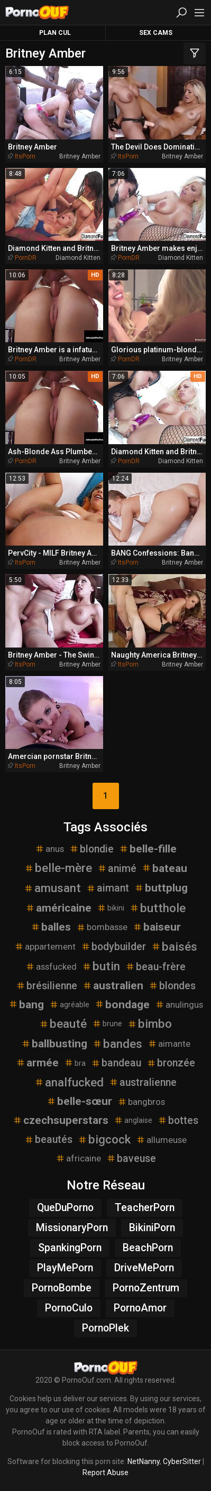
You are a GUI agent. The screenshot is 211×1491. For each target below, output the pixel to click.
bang (26, 1004)
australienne (143, 1082)
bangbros (141, 1101)
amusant (52, 888)
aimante (169, 1043)
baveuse (131, 1158)
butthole (158, 908)
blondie (91, 849)
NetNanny (143, 1461)
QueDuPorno (65, 1208)
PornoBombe (61, 1288)
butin (101, 966)
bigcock (104, 1139)
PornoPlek (105, 1328)
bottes (178, 1120)
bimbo (149, 1023)
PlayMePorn (65, 1268)
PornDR (25, 257)
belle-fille (148, 848)
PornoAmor (140, 1308)
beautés (48, 1139)
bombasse (101, 927)
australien (112, 985)
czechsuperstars (60, 1120)
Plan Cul (55, 32)
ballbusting (54, 1043)
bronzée (170, 1063)
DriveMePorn (144, 1268)
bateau (164, 868)
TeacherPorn (145, 1208)
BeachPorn (148, 1248)
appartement (45, 946)
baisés (174, 946)
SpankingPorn (70, 1248)
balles (51, 927)
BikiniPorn (152, 1228)
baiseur (157, 927)
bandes (117, 1044)
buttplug (161, 888)
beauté (63, 1023)
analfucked (69, 1082)
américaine (58, 908)
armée (37, 1062)
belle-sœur (79, 1101)
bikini (110, 908)
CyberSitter (182, 1461)
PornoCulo (69, 1308)
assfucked (51, 966)
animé (116, 868)
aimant (107, 888)
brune (107, 1023)
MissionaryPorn (72, 1228)
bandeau (116, 1063)
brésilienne (46, 986)
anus (49, 848)
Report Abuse (105, 1472)
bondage (122, 1004)
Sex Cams (155, 32)
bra (75, 1062)
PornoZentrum (146, 1288)
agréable (69, 1004)
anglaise (133, 1120)
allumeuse (161, 1139)
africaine (78, 1158)
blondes (172, 986)
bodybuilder (113, 947)
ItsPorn (25, 156)
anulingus (179, 1004)
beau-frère (155, 967)
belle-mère (58, 868)
